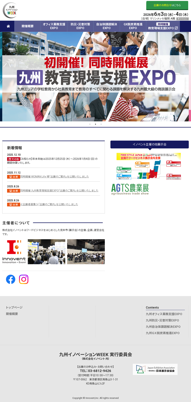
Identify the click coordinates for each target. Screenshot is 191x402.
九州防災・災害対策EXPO (162, 320)
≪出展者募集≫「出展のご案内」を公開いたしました (49, 204)
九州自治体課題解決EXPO (163, 327)
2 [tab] (95, 124)
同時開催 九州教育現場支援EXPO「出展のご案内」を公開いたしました (59, 190)
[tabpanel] (95, 76)
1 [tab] (90, 124)
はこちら (167, 5)
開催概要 (12, 314)
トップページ (14, 307)
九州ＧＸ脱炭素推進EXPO (163, 333)
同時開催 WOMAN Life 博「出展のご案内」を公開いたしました (54, 176)
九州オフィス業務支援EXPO (164, 314)
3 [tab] (101, 124)
